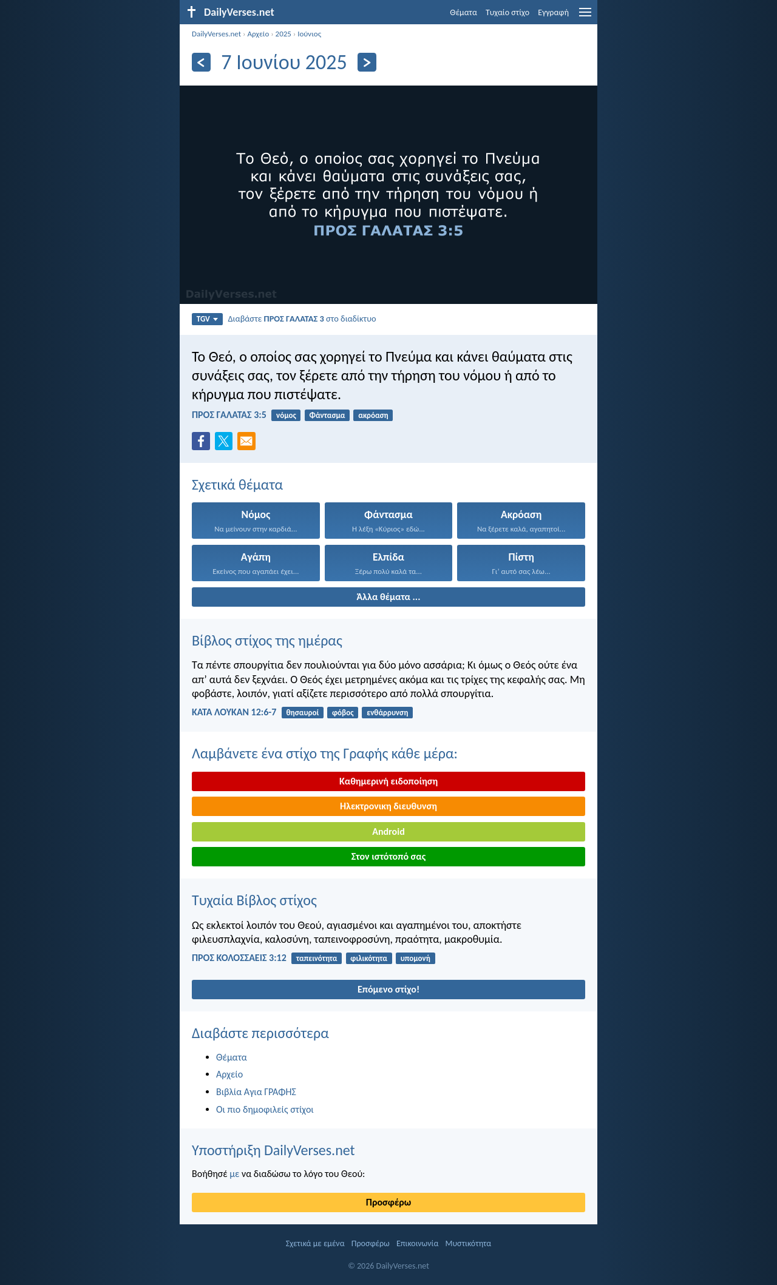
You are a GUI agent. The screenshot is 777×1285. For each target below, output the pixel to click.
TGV (207, 318)
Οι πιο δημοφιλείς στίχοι (265, 1109)
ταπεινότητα (317, 958)
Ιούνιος (309, 33)
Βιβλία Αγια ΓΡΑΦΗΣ (256, 1092)
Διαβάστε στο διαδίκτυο (302, 318)
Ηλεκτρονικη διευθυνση (388, 806)
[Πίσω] (201, 62)
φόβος (342, 712)
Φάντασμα (327, 415)
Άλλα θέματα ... (389, 596)
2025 (283, 33)
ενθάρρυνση (387, 712)
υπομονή (415, 958)
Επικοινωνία (417, 1243)
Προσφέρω (388, 1202)
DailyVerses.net (216, 33)
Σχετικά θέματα (237, 484)
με (234, 1173)
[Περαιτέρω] (367, 62)
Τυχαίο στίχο (507, 12)
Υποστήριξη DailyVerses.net (273, 1150)
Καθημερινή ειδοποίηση (388, 781)
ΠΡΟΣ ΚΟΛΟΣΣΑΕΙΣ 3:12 (239, 957)
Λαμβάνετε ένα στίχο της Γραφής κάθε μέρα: (325, 753)
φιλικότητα (368, 958)
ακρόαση (373, 415)
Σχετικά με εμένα (315, 1243)
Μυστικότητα (469, 1243)
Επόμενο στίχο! (388, 989)
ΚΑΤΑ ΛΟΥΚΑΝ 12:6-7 (234, 712)
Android (388, 831)
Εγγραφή (553, 12)
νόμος (286, 415)
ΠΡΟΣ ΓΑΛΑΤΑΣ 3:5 (229, 414)
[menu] (585, 16)
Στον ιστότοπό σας (388, 856)
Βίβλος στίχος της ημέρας (267, 640)
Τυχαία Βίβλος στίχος (254, 900)
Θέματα (463, 12)
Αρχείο (258, 33)
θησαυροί (303, 712)
